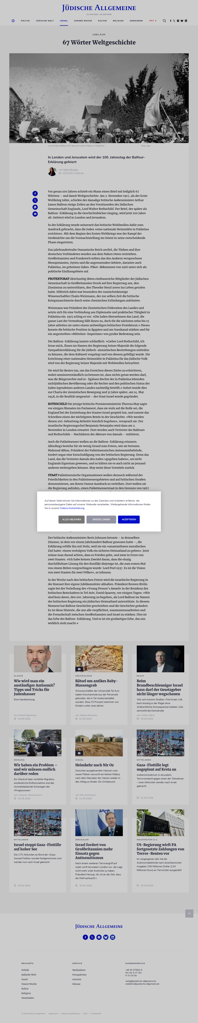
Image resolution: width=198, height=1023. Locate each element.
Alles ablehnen (71, 519)
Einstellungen (101, 519)
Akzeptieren (129, 519)
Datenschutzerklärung (72, 508)
